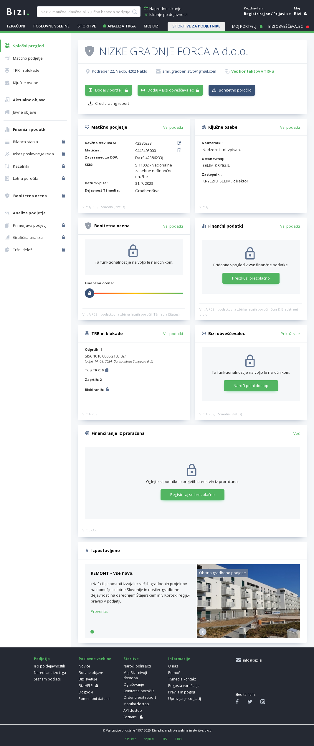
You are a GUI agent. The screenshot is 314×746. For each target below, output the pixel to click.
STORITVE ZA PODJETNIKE (196, 26)
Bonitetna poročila (139, 690)
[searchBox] (89, 11)
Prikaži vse (290, 333)
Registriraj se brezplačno (192, 494)
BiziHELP (86, 685)
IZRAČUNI (16, 26)
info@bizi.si (251, 660)
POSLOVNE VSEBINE (51, 26)
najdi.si (149, 739)
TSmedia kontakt (182, 679)
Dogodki (86, 692)
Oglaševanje (133, 684)
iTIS (164, 739)
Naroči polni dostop (251, 385)
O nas (173, 666)
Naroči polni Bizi (137, 666)
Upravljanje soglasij (184, 698)
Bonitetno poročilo (235, 90)
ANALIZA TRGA (122, 26)
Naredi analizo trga (50, 672)
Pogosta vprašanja (183, 685)
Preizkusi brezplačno (251, 278)
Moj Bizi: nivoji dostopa (135, 675)
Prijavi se (282, 13)
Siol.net (130, 739)
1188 (178, 739)
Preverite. (99, 611)
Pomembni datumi (94, 698)
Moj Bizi (152, 26)
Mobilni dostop (136, 703)
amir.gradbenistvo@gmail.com (189, 71)
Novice (84, 666)
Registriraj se (257, 13)
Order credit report (139, 697)
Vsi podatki (173, 127)
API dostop (132, 710)
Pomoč (174, 672)
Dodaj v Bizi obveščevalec (171, 90)
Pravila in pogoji (181, 692)
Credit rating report (112, 103)
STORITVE (86, 26)
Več (296, 433)
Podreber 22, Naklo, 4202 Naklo (119, 71)
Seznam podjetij (47, 679)
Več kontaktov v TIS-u (252, 71)
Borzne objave (91, 672)
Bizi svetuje (88, 679)
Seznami (130, 716)
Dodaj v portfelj (109, 90)
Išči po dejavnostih (49, 666)
